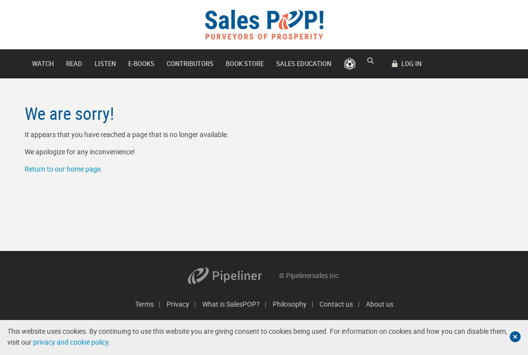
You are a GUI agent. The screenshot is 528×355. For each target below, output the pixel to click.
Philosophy (290, 304)
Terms (144, 304)
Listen (105, 63)
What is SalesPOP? (231, 304)
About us (379, 304)
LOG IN (483, 63)
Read (74, 63)
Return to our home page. (64, 169)
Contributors (190, 63)
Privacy (178, 304)
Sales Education (303, 63)
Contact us (336, 304)
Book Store (245, 63)
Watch (43, 63)
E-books (141, 63)
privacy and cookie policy (70, 342)
